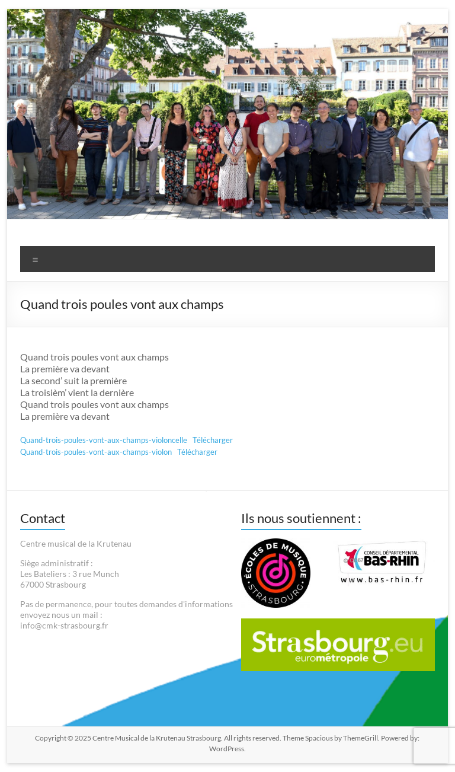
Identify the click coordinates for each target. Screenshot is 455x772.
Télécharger (213, 440)
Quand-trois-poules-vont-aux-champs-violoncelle (103, 440)
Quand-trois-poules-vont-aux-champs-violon (96, 452)
